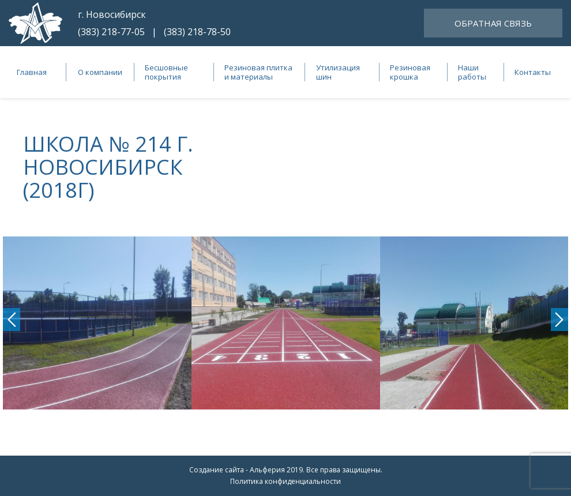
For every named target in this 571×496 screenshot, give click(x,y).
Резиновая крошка (410, 72)
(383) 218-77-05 (111, 31)
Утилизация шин (338, 72)
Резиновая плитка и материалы (258, 72)
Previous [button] (11, 319)
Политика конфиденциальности (285, 481)
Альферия (267, 470)
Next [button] (559, 319)
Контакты (532, 72)
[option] (97, 322)
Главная (32, 72)
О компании (100, 72)
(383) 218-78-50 (197, 31)
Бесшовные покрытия (166, 72)
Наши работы (472, 72)
